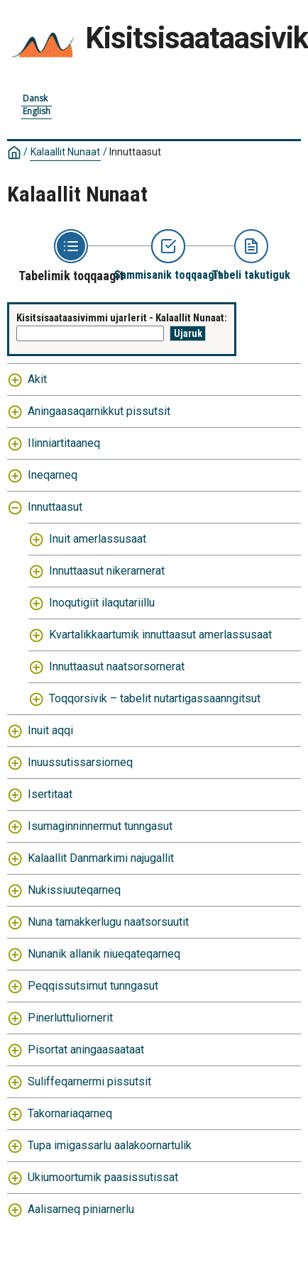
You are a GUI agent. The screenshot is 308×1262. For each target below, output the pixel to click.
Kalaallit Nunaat (65, 151)
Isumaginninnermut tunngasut (100, 826)
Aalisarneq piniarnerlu (81, 1209)
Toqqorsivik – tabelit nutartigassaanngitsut (154, 698)
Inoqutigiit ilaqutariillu (102, 602)
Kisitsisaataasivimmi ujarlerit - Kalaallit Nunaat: (121, 317)
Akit (37, 379)
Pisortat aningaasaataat (86, 1049)
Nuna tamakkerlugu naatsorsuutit (108, 922)
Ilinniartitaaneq (64, 443)
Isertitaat (50, 794)
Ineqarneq (52, 475)
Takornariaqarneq (70, 1113)
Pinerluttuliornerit (70, 1017)
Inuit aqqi (50, 730)
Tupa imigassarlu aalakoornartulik (110, 1145)
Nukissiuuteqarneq (74, 890)
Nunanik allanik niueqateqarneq (104, 954)
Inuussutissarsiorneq (80, 762)
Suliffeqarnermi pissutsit (89, 1081)
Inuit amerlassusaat (97, 539)
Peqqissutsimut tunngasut (93, 985)
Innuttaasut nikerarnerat (107, 570)
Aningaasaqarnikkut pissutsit (99, 411)
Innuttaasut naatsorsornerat (117, 666)
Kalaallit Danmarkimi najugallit (101, 858)
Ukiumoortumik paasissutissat (103, 1177)
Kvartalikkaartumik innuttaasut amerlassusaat (160, 634)
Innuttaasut (135, 151)
